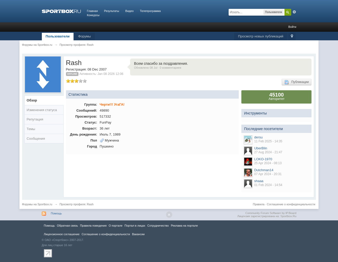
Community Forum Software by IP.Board (270, 213)
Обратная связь (67, 225)
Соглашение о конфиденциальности (291, 204)
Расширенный (294, 12)
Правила (258, 204)
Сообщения (36, 138)
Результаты (111, 10)
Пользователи (58, 36)
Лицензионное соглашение (62, 234)
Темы (31, 129)
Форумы (84, 36)
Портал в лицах (134, 225)
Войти (292, 26)
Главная (92, 10)
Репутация (35, 119)
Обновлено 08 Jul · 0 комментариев (157, 67)
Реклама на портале (184, 225)
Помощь (56, 213)
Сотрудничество (158, 225)
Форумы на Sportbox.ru (37, 204)
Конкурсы (93, 15)
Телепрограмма (150, 10)
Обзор (32, 100)
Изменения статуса (42, 110)
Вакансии (138, 234)
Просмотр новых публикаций (260, 36)
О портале (115, 225)
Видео (129, 10)
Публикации (296, 82)
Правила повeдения (93, 225)
